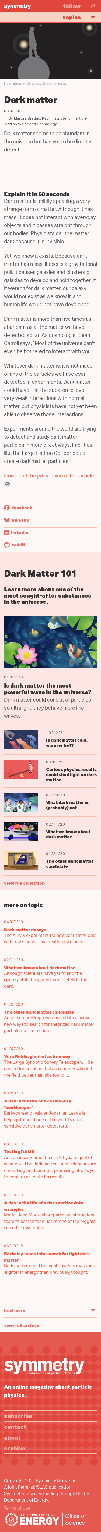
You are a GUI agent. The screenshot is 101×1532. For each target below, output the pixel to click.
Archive (15, 1448)
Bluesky (16, 520)
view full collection (24, 883)
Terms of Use (17, 1508)
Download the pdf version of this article (49, 476)
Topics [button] (81, 17)
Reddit (14, 544)
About (12, 1437)
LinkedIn (16, 532)
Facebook (18, 507)
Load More (14, 1310)
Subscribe (18, 1415)
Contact (15, 1426)
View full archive (21, 1325)
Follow (72, 5)
